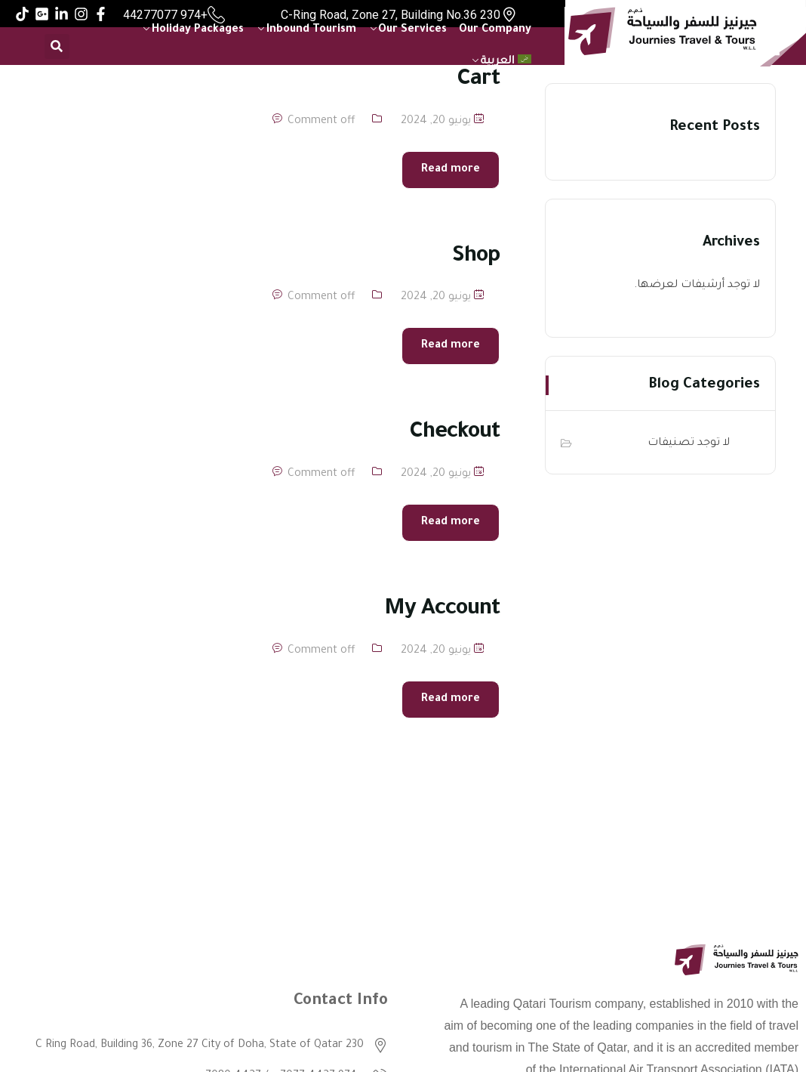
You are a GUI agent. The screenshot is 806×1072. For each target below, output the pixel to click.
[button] (57, 46)
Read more (450, 170)
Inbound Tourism (311, 30)
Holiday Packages (198, 30)
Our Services (412, 30)
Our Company (495, 30)
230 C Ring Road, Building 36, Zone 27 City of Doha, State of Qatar (199, 1046)
